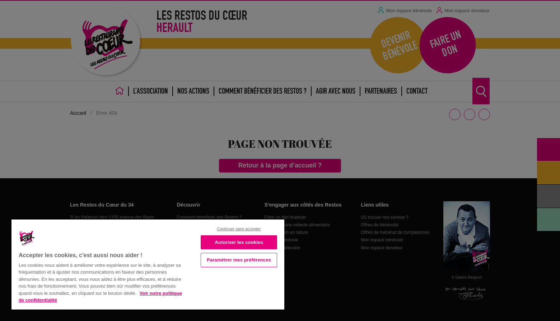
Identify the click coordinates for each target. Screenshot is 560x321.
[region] (147, 264)
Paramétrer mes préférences (239, 260)
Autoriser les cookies (239, 242)
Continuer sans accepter (239, 229)
